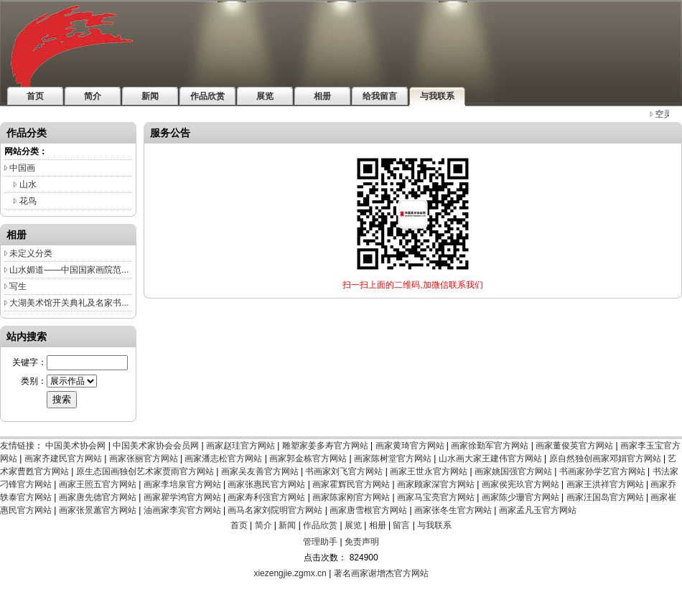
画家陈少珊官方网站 (520, 497)
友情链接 (17, 446)
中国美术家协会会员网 (156, 446)
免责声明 (362, 542)
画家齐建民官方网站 (63, 458)
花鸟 (28, 201)
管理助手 (320, 542)
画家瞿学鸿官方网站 (182, 497)
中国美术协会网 (75, 446)
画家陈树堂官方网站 (392, 458)
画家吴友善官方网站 (260, 471)
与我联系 (434, 525)
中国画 (22, 168)
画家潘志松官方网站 (223, 458)
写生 (18, 286)
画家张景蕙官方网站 (97, 510)
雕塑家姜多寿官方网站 (325, 446)
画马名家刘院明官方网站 (275, 510)
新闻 (287, 525)
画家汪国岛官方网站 (605, 497)
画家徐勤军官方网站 (489, 446)
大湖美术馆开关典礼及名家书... (69, 303)
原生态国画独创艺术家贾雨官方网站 (145, 471)
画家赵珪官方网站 (240, 446)
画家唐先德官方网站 (97, 497)
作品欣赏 (320, 525)
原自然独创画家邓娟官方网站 (605, 458)
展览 (353, 525)
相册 (377, 525)
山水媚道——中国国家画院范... (69, 270)
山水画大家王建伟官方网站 (490, 458)
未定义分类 (30, 253)
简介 (263, 525)
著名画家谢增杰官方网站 (381, 573)
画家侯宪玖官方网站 (520, 484)
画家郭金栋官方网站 (308, 458)
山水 (28, 184)
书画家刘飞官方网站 (344, 471)
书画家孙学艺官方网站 (602, 471)
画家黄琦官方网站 (409, 446)
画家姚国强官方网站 (513, 471)
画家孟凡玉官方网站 (537, 510)
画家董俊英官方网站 (574, 446)
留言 (401, 525)
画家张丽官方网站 (143, 458)
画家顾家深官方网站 (436, 484)
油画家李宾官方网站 (182, 510)
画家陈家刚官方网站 (351, 497)
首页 (239, 525)
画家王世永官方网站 (428, 471)
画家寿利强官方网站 (266, 497)
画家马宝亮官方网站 (436, 497)
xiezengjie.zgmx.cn (289, 573)
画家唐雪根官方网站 (368, 510)
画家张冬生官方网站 (453, 510)
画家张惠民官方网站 (266, 484)
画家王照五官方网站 (97, 484)
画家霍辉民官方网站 (351, 484)
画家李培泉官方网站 (182, 484)
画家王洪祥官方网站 (605, 484)
